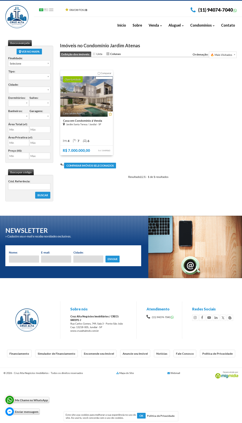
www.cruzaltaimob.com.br (84, 330)
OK (141, 415)
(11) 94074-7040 (215, 10)
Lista (99, 53)
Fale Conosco (185, 353)
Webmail (175, 372)
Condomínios (202, 25)
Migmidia (225, 375)
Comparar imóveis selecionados (90, 165)
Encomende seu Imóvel (99, 353)
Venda (155, 25)
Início (121, 25)
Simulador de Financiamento (56, 353)
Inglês (46, 10)
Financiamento (19, 353)
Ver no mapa (29, 51)
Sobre (137, 25)
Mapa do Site (126, 372)
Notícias (161, 353)
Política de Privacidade (217, 353)
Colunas (115, 53)
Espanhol (51, 10)
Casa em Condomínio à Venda (82, 120)
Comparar (104, 73)
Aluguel (176, 25)
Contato (228, 25)
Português (41, 10)
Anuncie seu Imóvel (135, 353)
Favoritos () (76, 9)
